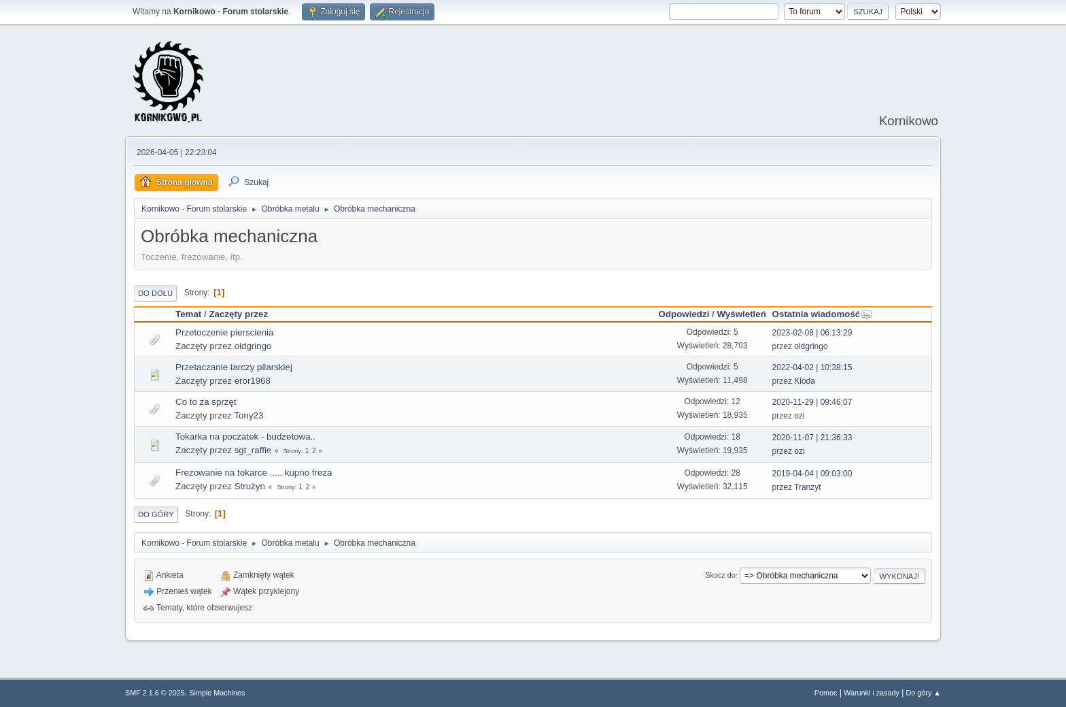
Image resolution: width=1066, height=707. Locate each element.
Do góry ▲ (923, 693)
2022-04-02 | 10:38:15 (812, 367)
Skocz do (720, 576)
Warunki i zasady (871, 693)
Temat (188, 314)
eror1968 (253, 381)
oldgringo (253, 346)
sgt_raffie (253, 450)
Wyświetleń (741, 314)
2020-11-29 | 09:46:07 (812, 402)
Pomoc (826, 693)
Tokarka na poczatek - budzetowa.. (245, 436)
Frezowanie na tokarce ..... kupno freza (253, 472)
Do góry (156, 514)
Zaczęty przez (238, 314)
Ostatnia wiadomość (822, 314)
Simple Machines (217, 693)
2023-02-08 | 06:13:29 (812, 333)
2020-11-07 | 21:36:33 (812, 437)
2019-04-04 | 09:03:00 (812, 473)
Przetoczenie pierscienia (224, 332)
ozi (799, 416)
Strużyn (250, 486)
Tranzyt (807, 487)
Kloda (804, 381)
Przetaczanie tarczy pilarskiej (233, 367)
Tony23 (248, 415)
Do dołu (155, 293)
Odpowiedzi (684, 314)
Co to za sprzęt (206, 402)
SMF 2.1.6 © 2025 (155, 693)
